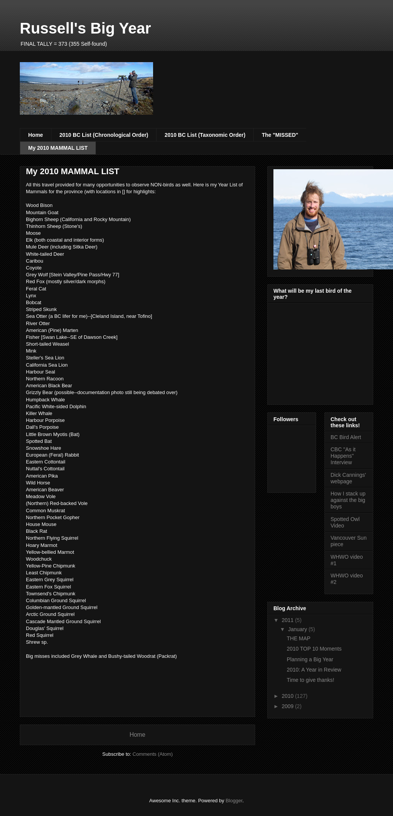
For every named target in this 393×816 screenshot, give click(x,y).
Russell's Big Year (85, 28)
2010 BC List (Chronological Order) (103, 135)
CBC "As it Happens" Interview (343, 455)
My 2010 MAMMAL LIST (58, 148)
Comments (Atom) (153, 754)
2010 (288, 696)
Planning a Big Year (310, 659)
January (298, 629)
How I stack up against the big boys (348, 500)
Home (35, 135)
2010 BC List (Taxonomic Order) (205, 135)
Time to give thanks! (310, 680)
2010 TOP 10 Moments (314, 649)
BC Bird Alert (346, 437)
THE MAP (298, 638)
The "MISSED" (280, 135)
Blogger (233, 800)
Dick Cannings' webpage (348, 478)
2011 (288, 620)
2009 (288, 706)
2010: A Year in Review (314, 670)
